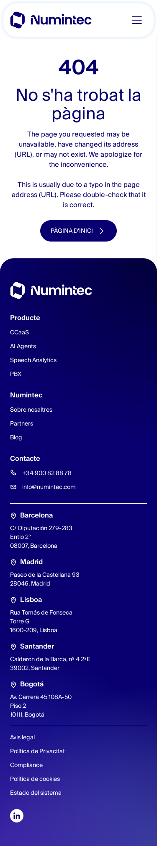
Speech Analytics (33, 360)
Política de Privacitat (37, 751)
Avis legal (22, 737)
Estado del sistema (36, 792)
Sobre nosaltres (31, 409)
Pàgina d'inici (72, 230)
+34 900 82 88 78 (47, 473)
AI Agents (23, 346)
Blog (16, 437)
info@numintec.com (49, 487)
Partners (21, 423)
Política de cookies (35, 779)
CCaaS (19, 332)
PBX (15, 374)
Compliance (26, 765)
